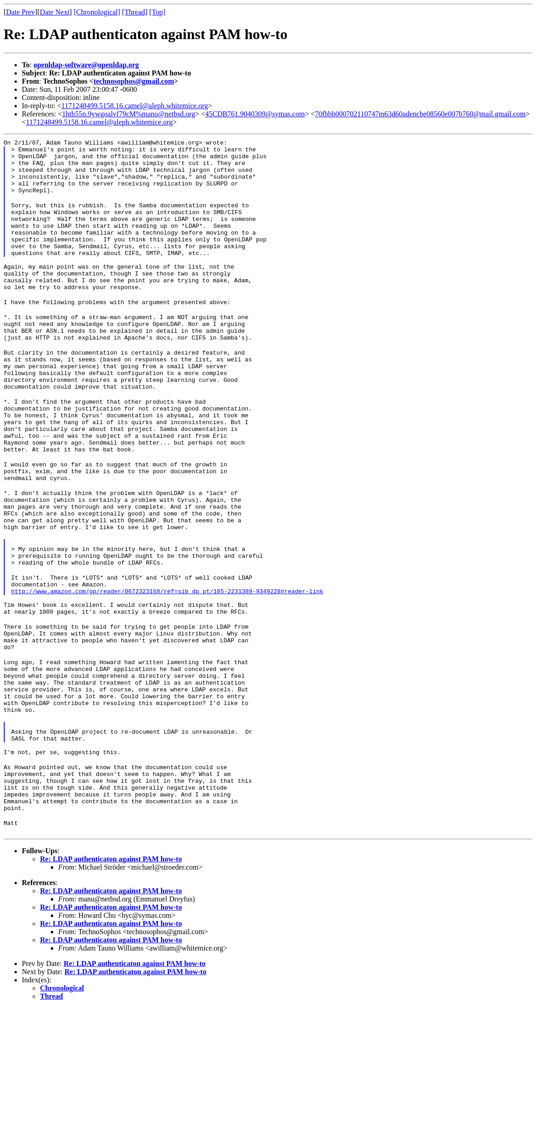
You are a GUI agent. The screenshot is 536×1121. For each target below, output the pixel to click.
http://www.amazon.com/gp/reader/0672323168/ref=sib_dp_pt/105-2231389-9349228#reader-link (167, 666)
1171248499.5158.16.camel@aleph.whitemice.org (134, 106)
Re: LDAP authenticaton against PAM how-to (111, 972)
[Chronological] (97, 12)
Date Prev (20, 12)
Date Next (55, 12)
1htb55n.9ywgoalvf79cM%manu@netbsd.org (128, 114)
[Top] (157, 12)
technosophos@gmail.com (134, 81)
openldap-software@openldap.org (86, 65)
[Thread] (134, 12)
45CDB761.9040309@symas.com (255, 114)
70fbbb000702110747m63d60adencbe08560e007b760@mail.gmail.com (420, 114)
